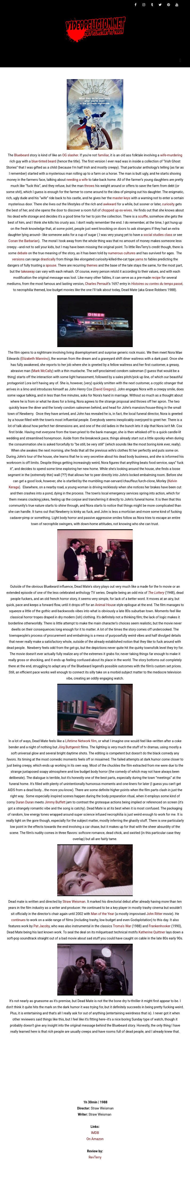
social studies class (158, 235)
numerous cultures (121, 253)
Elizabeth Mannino (35, 358)
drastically (48, 259)
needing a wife (77, 180)
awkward (109, 204)
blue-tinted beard (44, 161)
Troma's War (122, 926)
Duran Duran (25, 802)
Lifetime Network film (81, 741)
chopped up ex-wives (116, 210)
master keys (121, 198)
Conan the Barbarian (23, 241)
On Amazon (95, 1139)
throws (89, 186)
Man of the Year (102, 914)
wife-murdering (171, 155)
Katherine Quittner (152, 932)
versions (18, 259)
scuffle (143, 216)
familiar (103, 155)
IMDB (95, 1133)
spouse (50, 265)
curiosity (168, 204)
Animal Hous (104, 605)
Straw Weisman (73, 901)
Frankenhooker (159, 926)
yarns (139, 259)
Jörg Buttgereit (69, 747)
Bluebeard (21, 155)
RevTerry (95, 1157)
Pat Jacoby (41, 926)
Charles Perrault (96, 284)
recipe (156, 277)
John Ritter (154, 914)
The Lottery (156, 593)
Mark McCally (42, 371)
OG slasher (70, 155)
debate (22, 253)
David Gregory (104, 389)
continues (18, 920)
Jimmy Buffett (55, 802)
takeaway (28, 271)
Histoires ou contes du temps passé (156, 284)
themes (92, 265)
